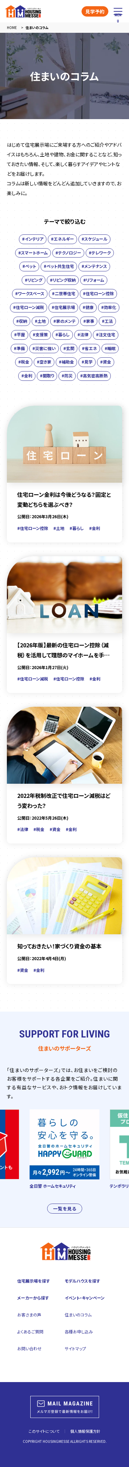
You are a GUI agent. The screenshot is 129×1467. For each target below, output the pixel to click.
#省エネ (89, 348)
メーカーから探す (33, 1298)
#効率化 (108, 307)
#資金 (105, 362)
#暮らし (62, 334)
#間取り (47, 375)
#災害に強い (44, 348)
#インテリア (32, 239)
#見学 (87, 362)
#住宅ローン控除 (98, 293)
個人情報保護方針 (85, 1431)
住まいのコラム (78, 1315)
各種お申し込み (79, 1331)
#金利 (26, 375)
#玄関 (68, 348)
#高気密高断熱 (94, 375)
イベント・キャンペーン (85, 1298)
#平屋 (19, 334)
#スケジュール (94, 239)
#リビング (33, 280)
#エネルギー (62, 239)
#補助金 (66, 362)
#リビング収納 (63, 280)
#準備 (19, 348)
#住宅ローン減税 (28, 307)
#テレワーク (100, 252)
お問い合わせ (29, 1348)
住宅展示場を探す (33, 1281)
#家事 (88, 321)
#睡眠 (110, 348)
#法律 (82, 334)
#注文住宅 (105, 334)
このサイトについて (44, 1431)
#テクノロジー (68, 252)
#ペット (29, 266)
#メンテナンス (94, 266)
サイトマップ (75, 1348)
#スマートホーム (33, 252)
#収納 (21, 321)
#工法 (107, 321)
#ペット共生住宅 (59, 266)
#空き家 (44, 362)
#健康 (88, 307)
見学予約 (95, 11)
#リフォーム (93, 280)
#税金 (23, 362)
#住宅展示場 (63, 307)
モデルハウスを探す (82, 1281)
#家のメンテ (64, 321)
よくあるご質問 (30, 1331)
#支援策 (40, 334)
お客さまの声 (29, 1315)
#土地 (40, 321)
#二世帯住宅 (63, 293)
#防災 (67, 375)
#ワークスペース (29, 293)
